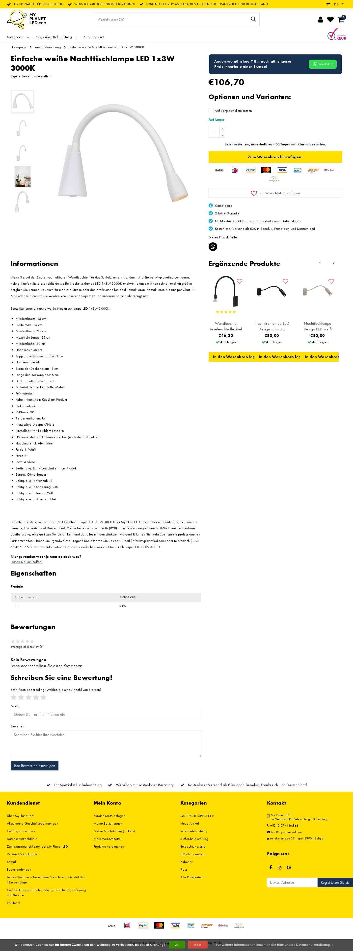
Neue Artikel (189, 823)
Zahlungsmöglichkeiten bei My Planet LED (37, 846)
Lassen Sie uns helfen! (27, 561)
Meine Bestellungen (108, 823)
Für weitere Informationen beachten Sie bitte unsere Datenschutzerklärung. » (275, 945)
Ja (177, 945)
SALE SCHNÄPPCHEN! (197, 815)
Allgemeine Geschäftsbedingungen (32, 823)
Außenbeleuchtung (194, 838)
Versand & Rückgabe (22, 854)
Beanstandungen (19, 869)
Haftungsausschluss (21, 831)
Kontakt (12, 861)
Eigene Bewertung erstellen (31, 76)
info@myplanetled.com (285, 832)
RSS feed (13, 903)
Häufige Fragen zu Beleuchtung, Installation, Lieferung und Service (46, 892)
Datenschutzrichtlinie (22, 838)
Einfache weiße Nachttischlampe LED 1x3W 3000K (106, 47)
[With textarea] (106, 743)
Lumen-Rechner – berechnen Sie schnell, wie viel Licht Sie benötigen (46, 879)
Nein (197, 945)
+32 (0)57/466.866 (283, 826)
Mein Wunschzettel (108, 838)
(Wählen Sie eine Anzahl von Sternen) (56, 689)
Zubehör (186, 861)
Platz (183, 869)
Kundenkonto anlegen (110, 815)
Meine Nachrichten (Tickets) (114, 831)
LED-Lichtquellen (192, 854)
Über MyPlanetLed (20, 815)
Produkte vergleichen (109, 846)
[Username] (106, 714)
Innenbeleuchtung (47, 47)
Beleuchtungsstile (193, 846)
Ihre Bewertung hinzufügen (34, 765)
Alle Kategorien (191, 877)
